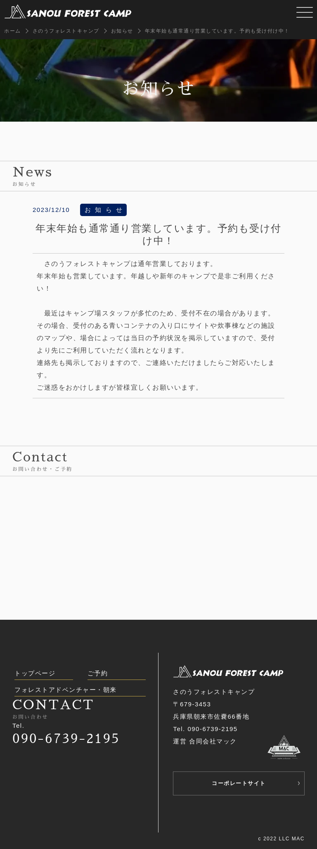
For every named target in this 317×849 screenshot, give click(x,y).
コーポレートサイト (239, 783)
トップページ (34, 673)
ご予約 (98, 673)
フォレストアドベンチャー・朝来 (65, 689)
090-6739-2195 (66, 738)
